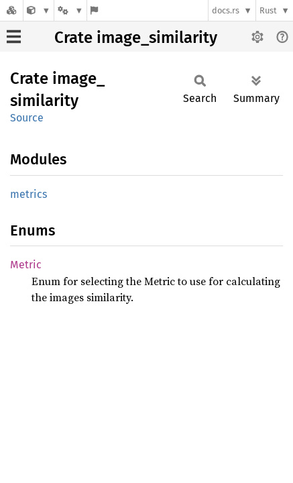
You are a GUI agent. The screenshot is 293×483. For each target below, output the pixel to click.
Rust (268, 10)
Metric (26, 264)
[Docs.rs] (11, 10)
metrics (28, 194)
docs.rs (225, 10)
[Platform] (70, 10)
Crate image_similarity (135, 37)
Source (27, 117)
